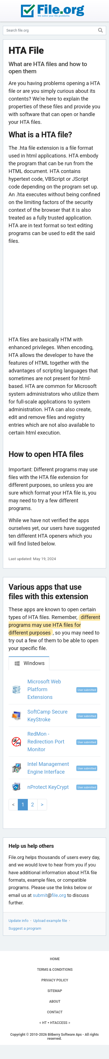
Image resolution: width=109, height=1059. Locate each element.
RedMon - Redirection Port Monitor (46, 741)
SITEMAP (54, 991)
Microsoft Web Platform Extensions (44, 689)
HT (44, 1023)
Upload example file (50, 920)
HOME (55, 959)
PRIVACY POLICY (54, 980)
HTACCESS (58, 1023)
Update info (18, 920)
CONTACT (55, 1012)
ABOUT (54, 1002)
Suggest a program (25, 928)
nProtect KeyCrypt (48, 787)
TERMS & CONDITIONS (55, 970)
